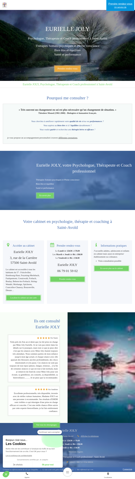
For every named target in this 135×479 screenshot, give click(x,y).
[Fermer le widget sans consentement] (49, 432)
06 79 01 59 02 (67, 271)
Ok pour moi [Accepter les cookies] (48, 465)
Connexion (127, 469)
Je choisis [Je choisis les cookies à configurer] (18, 465)
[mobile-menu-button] (68, 472)
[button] (6, 474)
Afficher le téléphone (90, 436)
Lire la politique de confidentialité (19, 456)
